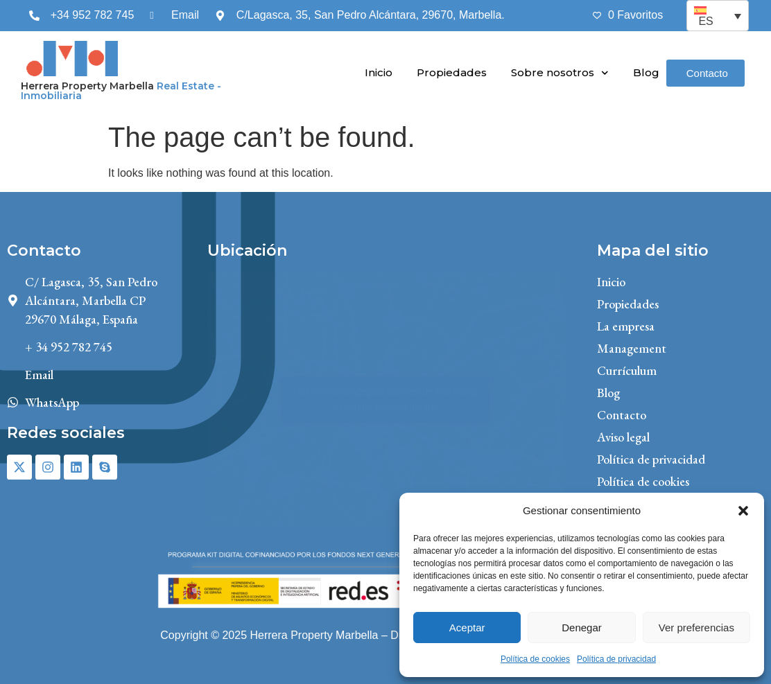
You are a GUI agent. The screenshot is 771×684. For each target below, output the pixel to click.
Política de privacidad (616, 659)
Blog (646, 72)
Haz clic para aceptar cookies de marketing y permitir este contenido (385, 399)
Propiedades (452, 72)
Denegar (582, 627)
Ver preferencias (696, 627)
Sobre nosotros (560, 73)
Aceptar (467, 627)
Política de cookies (535, 659)
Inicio (378, 72)
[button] (743, 511)
